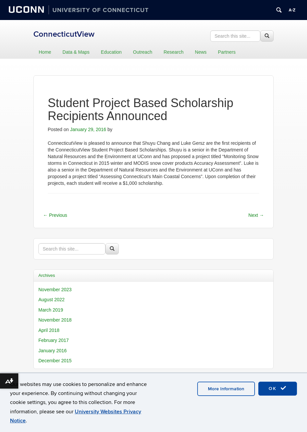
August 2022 (51, 299)
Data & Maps (75, 52)
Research (174, 52)
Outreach (142, 52)
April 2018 (48, 330)
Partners (227, 52)
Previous (55, 215)
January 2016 (52, 350)
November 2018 (55, 320)
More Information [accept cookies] (226, 389)
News (201, 52)
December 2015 (55, 360)
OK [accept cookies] (278, 388)
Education (111, 52)
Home (45, 52)
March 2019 (50, 310)
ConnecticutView (63, 34)
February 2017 (53, 340)
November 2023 (55, 289)
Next (256, 215)
